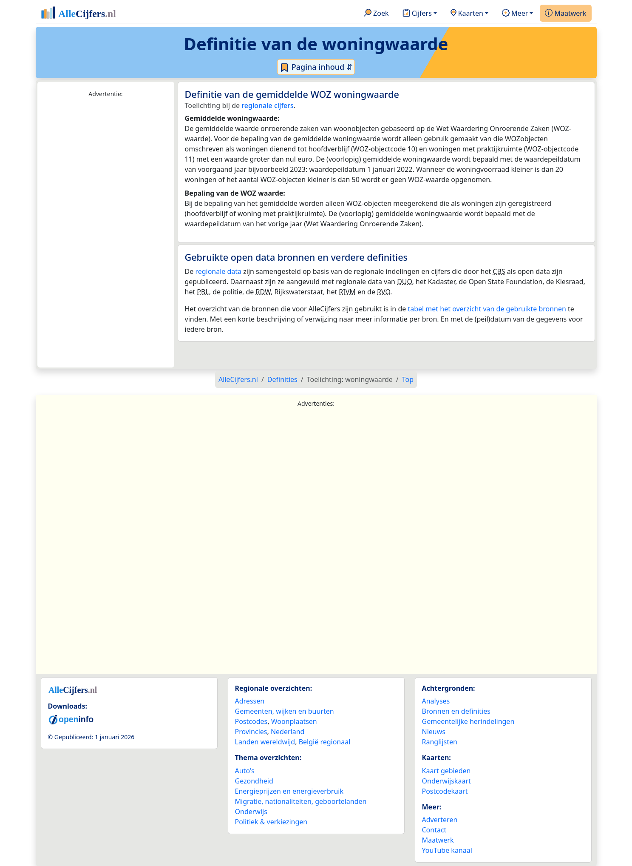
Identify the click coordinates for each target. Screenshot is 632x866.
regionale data (218, 271)
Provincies (251, 731)
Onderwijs (251, 811)
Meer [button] (515, 14)
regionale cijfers (267, 105)
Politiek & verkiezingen (271, 821)
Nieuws (433, 731)
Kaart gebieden (446, 770)
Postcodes (251, 721)
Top (408, 379)
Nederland (288, 731)
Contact (434, 830)
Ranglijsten (439, 741)
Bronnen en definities (456, 711)
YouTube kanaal (447, 850)
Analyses (436, 701)
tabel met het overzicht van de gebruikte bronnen (487, 308)
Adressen (250, 701)
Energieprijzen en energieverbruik (289, 791)
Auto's (245, 770)
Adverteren (440, 819)
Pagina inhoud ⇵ (316, 67)
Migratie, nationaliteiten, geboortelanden (301, 801)
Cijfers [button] (417, 14)
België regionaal (325, 741)
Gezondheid (254, 781)
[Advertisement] (105, 233)
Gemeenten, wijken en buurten (284, 711)
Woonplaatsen (294, 721)
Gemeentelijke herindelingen (468, 721)
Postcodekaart (445, 791)
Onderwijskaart (446, 781)
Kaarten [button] (467, 14)
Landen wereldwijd (265, 741)
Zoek (376, 14)
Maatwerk (565, 14)
